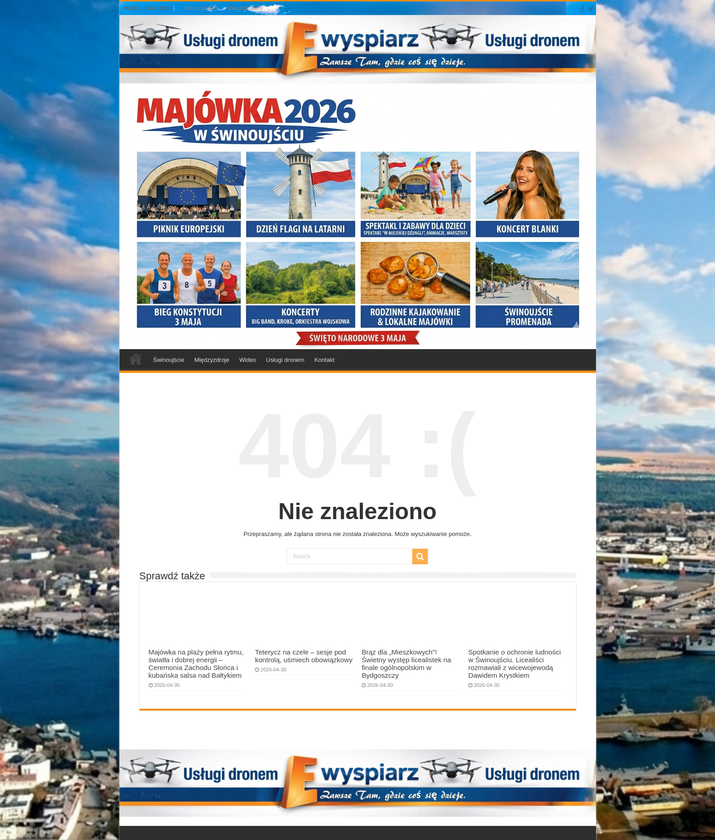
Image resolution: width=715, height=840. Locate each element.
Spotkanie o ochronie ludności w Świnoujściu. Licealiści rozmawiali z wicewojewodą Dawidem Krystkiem (514, 663)
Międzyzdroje (211, 359)
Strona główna (200, 8)
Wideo (247, 359)
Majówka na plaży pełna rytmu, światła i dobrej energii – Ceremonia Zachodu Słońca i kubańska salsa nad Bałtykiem (196, 663)
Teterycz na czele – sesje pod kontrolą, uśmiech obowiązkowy (303, 656)
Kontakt (324, 359)
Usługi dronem (245, 8)
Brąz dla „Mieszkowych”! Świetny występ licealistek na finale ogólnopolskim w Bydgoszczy (406, 663)
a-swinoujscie (136, 358)
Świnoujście (169, 359)
